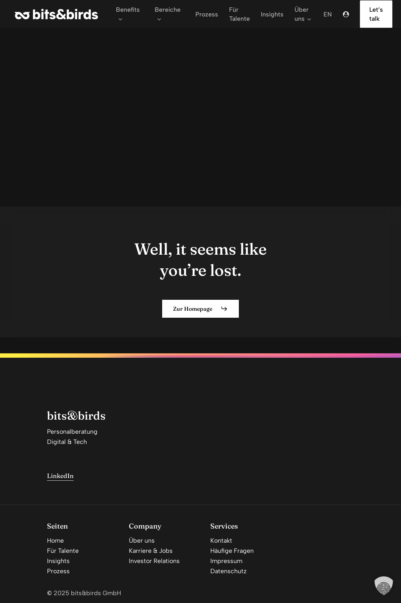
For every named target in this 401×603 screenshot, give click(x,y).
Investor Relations (154, 561)
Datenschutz (228, 571)
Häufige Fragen (232, 550)
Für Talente (63, 550)
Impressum (226, 561)
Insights (58, 561)
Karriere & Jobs (151, 550)
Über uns (142, 540)
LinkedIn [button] (60, 476)
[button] (200, 308)
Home (55, 540)
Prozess (58, 571)
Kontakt (221, 540)
